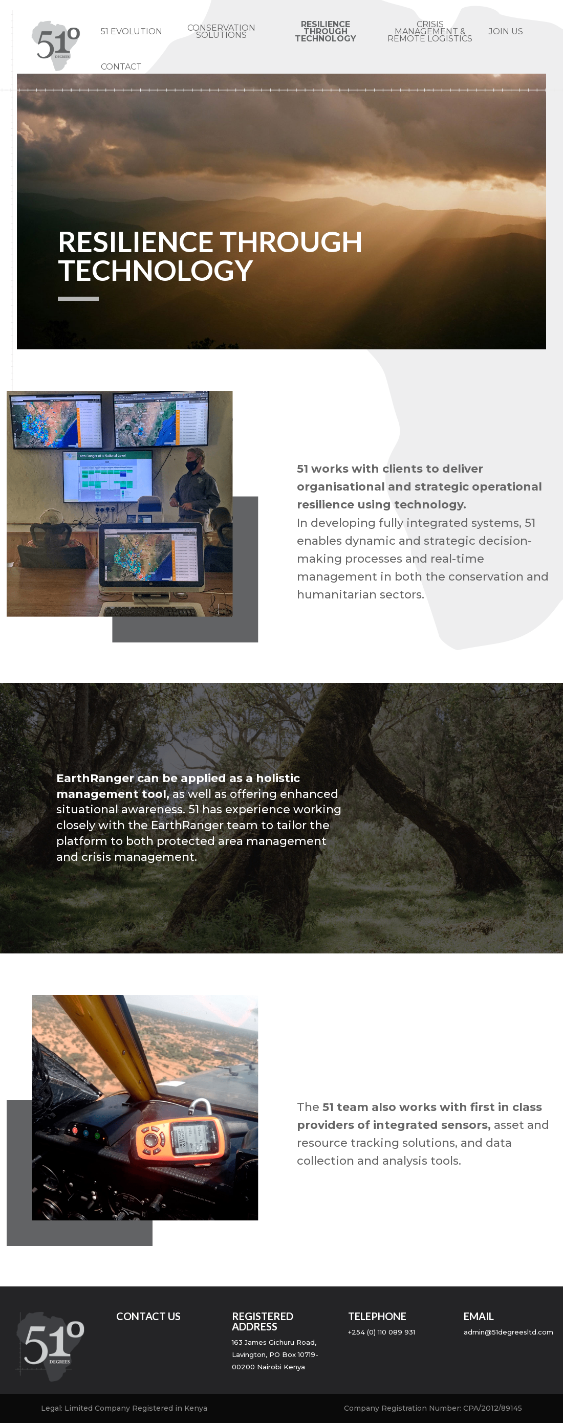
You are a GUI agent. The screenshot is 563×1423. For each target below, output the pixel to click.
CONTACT (121, 67)
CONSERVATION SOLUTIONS (221, 32)
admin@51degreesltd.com (508, 1332)
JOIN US (506, 32)
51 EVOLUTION (131, 32)
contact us (148, 1316)
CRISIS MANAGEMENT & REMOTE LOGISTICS (429, 32)
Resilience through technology (325, 32)
